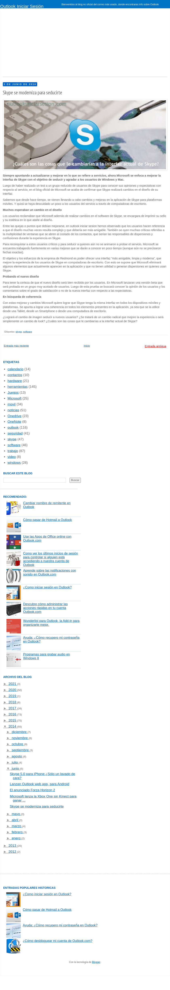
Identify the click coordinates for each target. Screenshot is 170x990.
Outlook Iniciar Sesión (21, 6)
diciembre (19, 732)
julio (15, 762)
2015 (12, 720)
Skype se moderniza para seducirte (36, 806)
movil (11, 404)
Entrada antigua (155, 346)
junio (16, 768)
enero (16, 838)
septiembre (21, 750)
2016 (12, 714)
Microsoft (14, 398)
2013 (12, 846)
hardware (14, 381)
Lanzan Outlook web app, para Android (39, 784)
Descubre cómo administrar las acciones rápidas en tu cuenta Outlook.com (45, 607)
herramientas (17, 387)
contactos (14, 375)
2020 (12, 690)
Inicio (87, 345)
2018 (12, 702)
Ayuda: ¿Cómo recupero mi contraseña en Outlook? (60, 925)
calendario (15, 369)
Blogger (96, 962)
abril (15, 820)
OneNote (14, 422)
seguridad (15, 433)
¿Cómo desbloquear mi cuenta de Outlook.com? (57, 941)
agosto (17, 756)
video (11, 457)
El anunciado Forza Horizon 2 (32, 790)
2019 (12, 696)
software (27, 331)
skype (19, 331)
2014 (12, 726)
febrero (18, 832)
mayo (16, 814)
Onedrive (14, 416)
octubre (18, 744)
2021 (12, 684)
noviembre (20, 738)
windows (14, 463)
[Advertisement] (54, 44)
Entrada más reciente (16, 345)
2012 (12, 852)
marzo (17, 826)
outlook (13, 427)
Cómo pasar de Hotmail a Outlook (47, 520)
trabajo (12, 451)
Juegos (13, 393)
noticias (13, 410)
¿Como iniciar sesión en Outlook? (47, 587)
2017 (12, 708)
